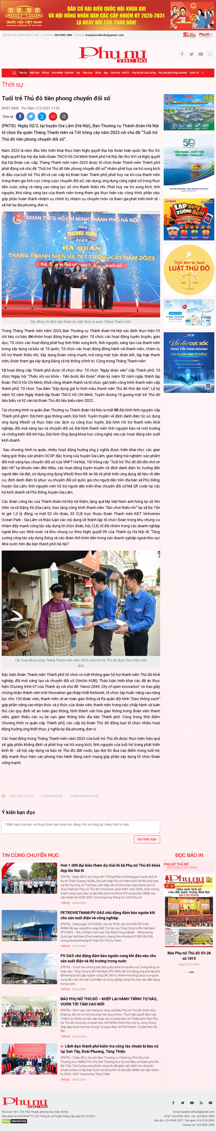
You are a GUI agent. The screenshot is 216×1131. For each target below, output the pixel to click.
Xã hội (45, 72)
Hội (78, 72)
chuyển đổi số (51, 796)
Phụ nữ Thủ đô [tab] (176, 864)
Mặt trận (34, 72)
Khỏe (98, 72)
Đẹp (106, 72)
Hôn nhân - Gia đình (63, 72)
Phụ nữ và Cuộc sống (144, 72)
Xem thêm (189, 979)
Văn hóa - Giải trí (120, 72)
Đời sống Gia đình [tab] (182, 867)
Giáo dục (88, 72)
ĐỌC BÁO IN (189, 855)
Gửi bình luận (147, 839)
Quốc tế (194, 72)
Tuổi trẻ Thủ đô (21, 796)
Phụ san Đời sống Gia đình (172, 72)
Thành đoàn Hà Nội (84, 796)
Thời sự (23, 72)
